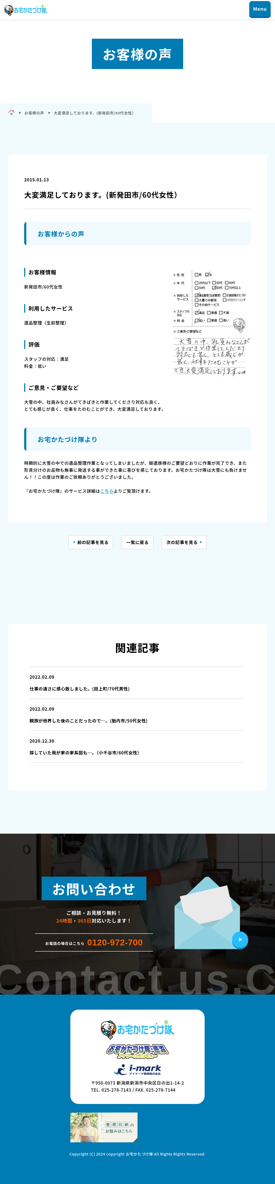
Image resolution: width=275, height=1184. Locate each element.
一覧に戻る (137, 542)
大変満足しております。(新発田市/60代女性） (95, 113)
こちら (107, 491)
